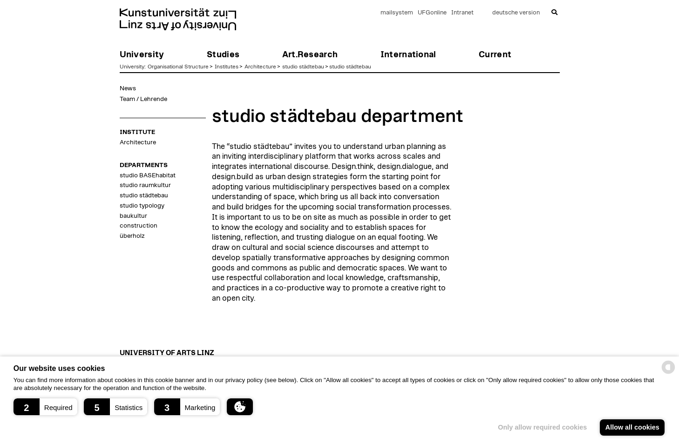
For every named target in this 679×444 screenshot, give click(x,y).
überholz (132, 236)
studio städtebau (303, 66)
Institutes (226, 66)
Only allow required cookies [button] (542, 427)
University (132, 66)
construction (138, 225)
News (128, 88)
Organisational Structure (178, 66)
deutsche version (516, 13)
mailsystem (396, 13)
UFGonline (432, 13)
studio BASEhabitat (148, 175)
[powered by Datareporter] (668, 373)
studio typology (142, 205)
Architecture (260, 66)
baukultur (133, 216)
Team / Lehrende (143, 99)
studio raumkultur (145, 185)
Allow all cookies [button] (632, 427)
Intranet (462, 13)
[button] (45, 406)
